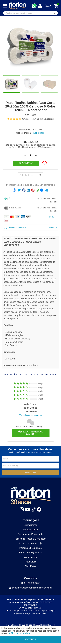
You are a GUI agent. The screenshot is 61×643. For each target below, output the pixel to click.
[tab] (30, 200)
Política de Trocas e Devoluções (30, 539)
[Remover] (25, 155)
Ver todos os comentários (30, 415)
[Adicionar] (35, 155)
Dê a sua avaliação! (44, 119)
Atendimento (30, 557)
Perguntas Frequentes (30, 548)
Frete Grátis (30, 562)
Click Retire (30, 566)
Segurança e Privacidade (30, 534)
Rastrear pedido (31, 529)
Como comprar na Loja (30, 543)
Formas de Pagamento (30, 552)
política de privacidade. (19, 633)
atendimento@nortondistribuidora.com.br (30, 588)
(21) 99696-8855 (30, 583)
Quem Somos (30, 525)
